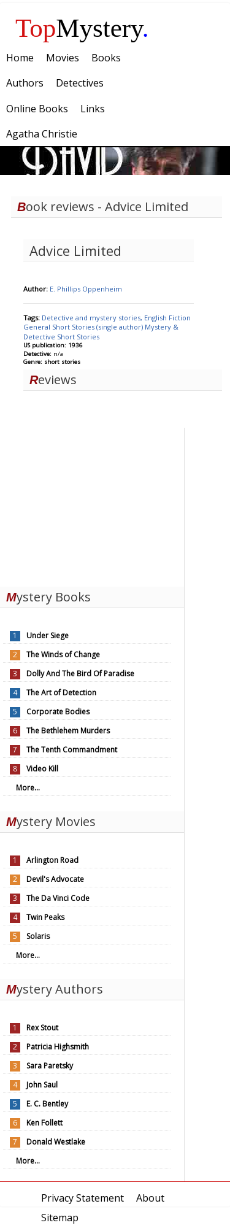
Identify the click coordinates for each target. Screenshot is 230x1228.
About (150, 1198)
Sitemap (60, 1217)
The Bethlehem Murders (68, 730)
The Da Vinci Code (58, 898)
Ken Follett (44, 1123)
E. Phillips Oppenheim (86, 288)
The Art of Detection (61, 692)
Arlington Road (52, 860)
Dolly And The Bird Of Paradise (80, 673)
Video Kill (42, 768)
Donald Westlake (55, 1142)
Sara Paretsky (49, 1065)
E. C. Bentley (47, 1104)
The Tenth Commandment (71, 749)
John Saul (42, 1084)
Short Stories (78, 336)
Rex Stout (42, 1027)
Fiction (180, 317)
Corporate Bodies (58, 711)
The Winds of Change (63, 654)
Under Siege (47, 635)
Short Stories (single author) (98, 326)
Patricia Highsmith (57, 1046)
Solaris (38, 936)
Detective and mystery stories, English (105, 317)
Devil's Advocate (55, 879)
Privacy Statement (82, 1198)
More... (28, 787)
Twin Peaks (45, 917)
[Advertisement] (92, 504)
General (37, 326)
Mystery (82, 28)
